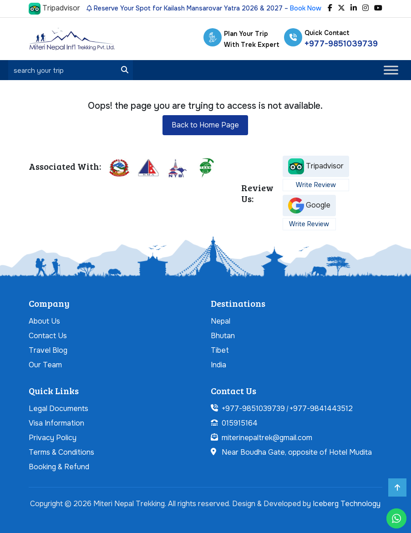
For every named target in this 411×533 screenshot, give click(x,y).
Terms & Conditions (61, 452)
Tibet (220, 350)
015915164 (240, 423)
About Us (44, 321)
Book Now (305, 8)
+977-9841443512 (321, 408)
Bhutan (223, 335)
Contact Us (48, 335)
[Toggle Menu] (391, 70)
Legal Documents (58, 408)
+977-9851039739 (341, 44)
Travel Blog (48, 350)
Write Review (316, 185)
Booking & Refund (59, 467)
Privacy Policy (52, 437)
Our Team (45, 365)
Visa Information (56, 423)
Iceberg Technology (347, 503)
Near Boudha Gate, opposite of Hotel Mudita (297, 452)
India (218, 365)
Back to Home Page (205, 125)
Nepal (220, 321)
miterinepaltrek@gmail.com (267, 437)
